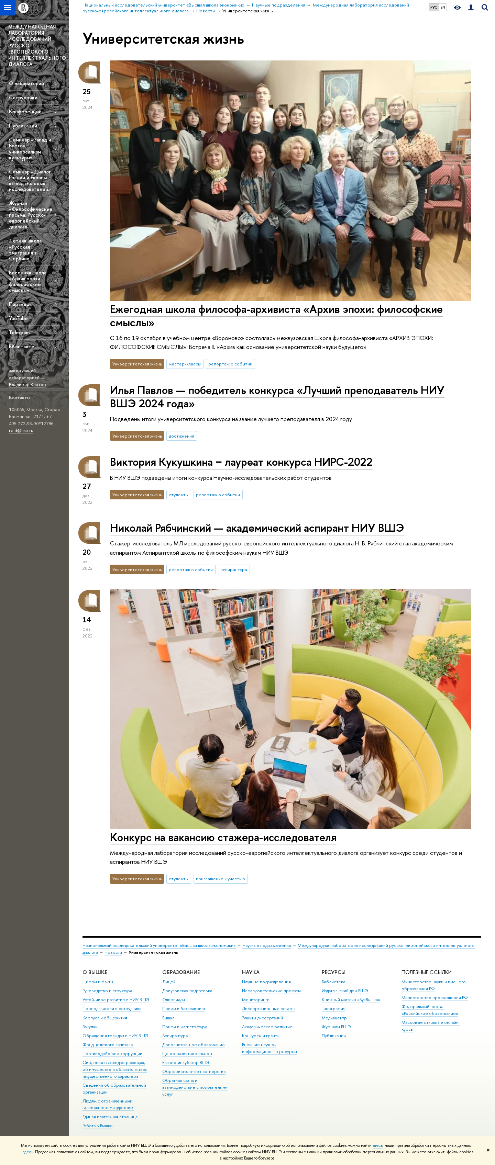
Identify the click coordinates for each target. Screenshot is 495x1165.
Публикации (23, 125)
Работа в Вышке (97, 1126)
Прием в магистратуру (184, 1027)
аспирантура (233, 569)
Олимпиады (173, 1000)
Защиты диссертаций (262, 1018)
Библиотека (333, 982)
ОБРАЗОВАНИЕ (181, 972)
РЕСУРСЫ (333, 972)
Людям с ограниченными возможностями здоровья (108, 1104)
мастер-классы (185, 364)
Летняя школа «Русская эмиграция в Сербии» (25, 249)
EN (443, 7)
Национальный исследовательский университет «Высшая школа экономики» (159, 945)
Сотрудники (23, 97)
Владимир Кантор (27, 384)
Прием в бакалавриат (183, 1008)
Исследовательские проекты (271, 991)
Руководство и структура (107, 991)
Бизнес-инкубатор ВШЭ (186, 1062)
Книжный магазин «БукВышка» (351, 1000)
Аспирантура (175, 1036)
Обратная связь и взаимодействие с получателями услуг (195, 1087)
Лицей (169, 982)
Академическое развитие (267, 1027)
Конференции (25, 111)
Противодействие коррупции (112, 1053)
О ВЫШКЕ (94, 972)
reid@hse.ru (21, 430)
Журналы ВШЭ (336, 1027)
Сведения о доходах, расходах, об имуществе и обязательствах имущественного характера (114, 1069)
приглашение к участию (220, 878)
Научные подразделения (266, 945)
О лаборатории (26, 83)
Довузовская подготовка (187, 991)
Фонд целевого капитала (107, 1045)
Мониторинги (256, 1000)
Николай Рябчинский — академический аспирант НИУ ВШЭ (257, 527)
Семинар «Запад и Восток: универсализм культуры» (30, 148)
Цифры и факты (97, 982)
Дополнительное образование (193, 1045)
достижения (181, 436)
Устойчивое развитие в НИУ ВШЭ (116, 1000)
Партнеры (20, 304)
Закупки (90, 1027)
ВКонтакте (21, 346)
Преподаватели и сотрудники (112, 1008)
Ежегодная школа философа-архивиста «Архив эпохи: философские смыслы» (276, 315)
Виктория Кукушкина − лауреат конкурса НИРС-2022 (241, 461)
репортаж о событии (230, 364)
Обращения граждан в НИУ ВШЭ (115, 1036)
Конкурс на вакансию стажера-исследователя (223, 837)
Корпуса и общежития (104, 1018)
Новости (113, 952)
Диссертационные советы (268, 1008)
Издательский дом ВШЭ (345, 991)
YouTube (18, 318)
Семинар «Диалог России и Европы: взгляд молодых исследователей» (30, 180)
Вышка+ (169, 1018)
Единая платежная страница (110, 1117)
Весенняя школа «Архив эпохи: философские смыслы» (27, 281)
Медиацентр (334, 1018)
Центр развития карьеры (187, 1053)
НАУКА (251, 972)
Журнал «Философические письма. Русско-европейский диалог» (31, 215)
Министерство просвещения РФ (435, 997)
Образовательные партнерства (194, 1071)
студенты (178, 494)
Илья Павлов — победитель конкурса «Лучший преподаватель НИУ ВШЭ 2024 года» (277, 396)
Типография (333, 1008)
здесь (378, 1145)
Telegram (19, 332)
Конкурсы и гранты (260, 1036)
